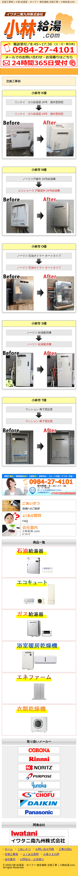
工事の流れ (65, 849)
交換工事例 (11, 854)
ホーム (9, 849)
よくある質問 (31, 854)
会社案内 (10, 859)
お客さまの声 (51, 854)
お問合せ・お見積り (32, 859)
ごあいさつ (24, 849)
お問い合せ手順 (44, 849)
